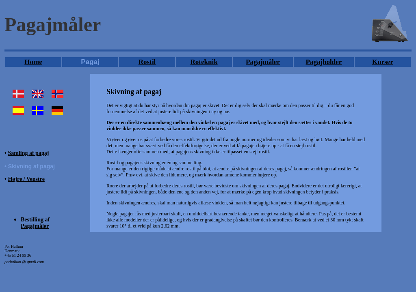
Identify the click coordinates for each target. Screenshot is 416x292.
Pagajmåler (263, 62)
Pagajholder (324, 62)
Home (33, 62)
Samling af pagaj (28, 153)
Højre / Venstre (26, 179)
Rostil (147, 62)
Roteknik (204, 62)
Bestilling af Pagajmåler (35, 223)
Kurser (382, 62)
